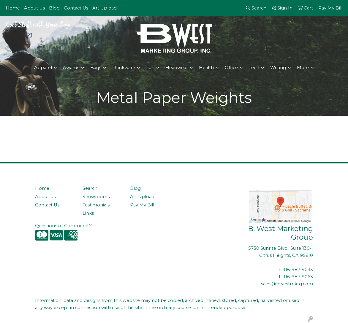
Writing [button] (278, 67)
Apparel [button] (43, 67)
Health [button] (206, 67)
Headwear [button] (176, 67)
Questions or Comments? (63, 225)
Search (90, 188)
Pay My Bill (142, 205)
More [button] (303, 67)
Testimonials (96, 205)
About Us (34, 8)
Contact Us (76, 8)
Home (13, 8)
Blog (54, 8)
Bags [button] (95, 67)
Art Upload (104, 8)
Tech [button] (254, 67)
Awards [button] (71, 67)
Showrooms (96, 196)
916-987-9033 (297, 269)
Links (88, 213)
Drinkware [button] (123, 67)
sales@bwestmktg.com (287, 284)
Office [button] (231, 67)
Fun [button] (150, 67)
